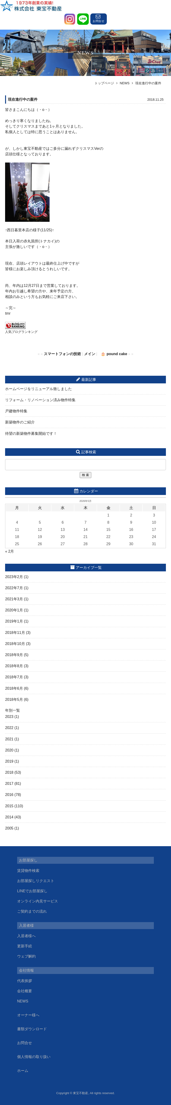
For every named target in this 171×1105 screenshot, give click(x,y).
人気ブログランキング (21, 332)
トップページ (104, 83)
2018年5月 (14, 699)
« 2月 (9, 551)
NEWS (125, 83)
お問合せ (24, 1043)
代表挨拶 (24, 981)
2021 (9, 739)
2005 (9, 828)
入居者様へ (26, 936)
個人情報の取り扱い (34, 1057)
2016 (9, 795)
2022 (9, 728)
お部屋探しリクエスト (35, 881)
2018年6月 (14, 688)
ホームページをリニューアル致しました (38, 389)
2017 (9, 784)
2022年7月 (14, 588)
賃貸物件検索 (28, 871)
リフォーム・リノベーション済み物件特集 (40, 400)
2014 (9, 817)
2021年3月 (14, 599)
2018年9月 (14, 655)
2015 (9, 806)
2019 (9, 761)
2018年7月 (14, 677)
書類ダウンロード (32, 1029)
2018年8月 (14, 666)
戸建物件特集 (16, 411)
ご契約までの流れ (32, 911)
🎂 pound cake (114, 354)
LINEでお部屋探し (32, 891)
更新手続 (24, 946)
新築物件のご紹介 (20, 422)
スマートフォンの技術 (62, 354)
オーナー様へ (28, 1015)
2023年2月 (14, 577)
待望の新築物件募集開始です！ (31, 433)
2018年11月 (15, 633)
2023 (9, 717)
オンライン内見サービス (37, 901)
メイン (89, 354)
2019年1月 (14, 621)
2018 (9, 772)
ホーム (22, 1071)
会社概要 (24, 991)
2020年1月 (14, 610)
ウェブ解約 (26, 956)
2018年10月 (15, 644)
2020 (9, 750)
